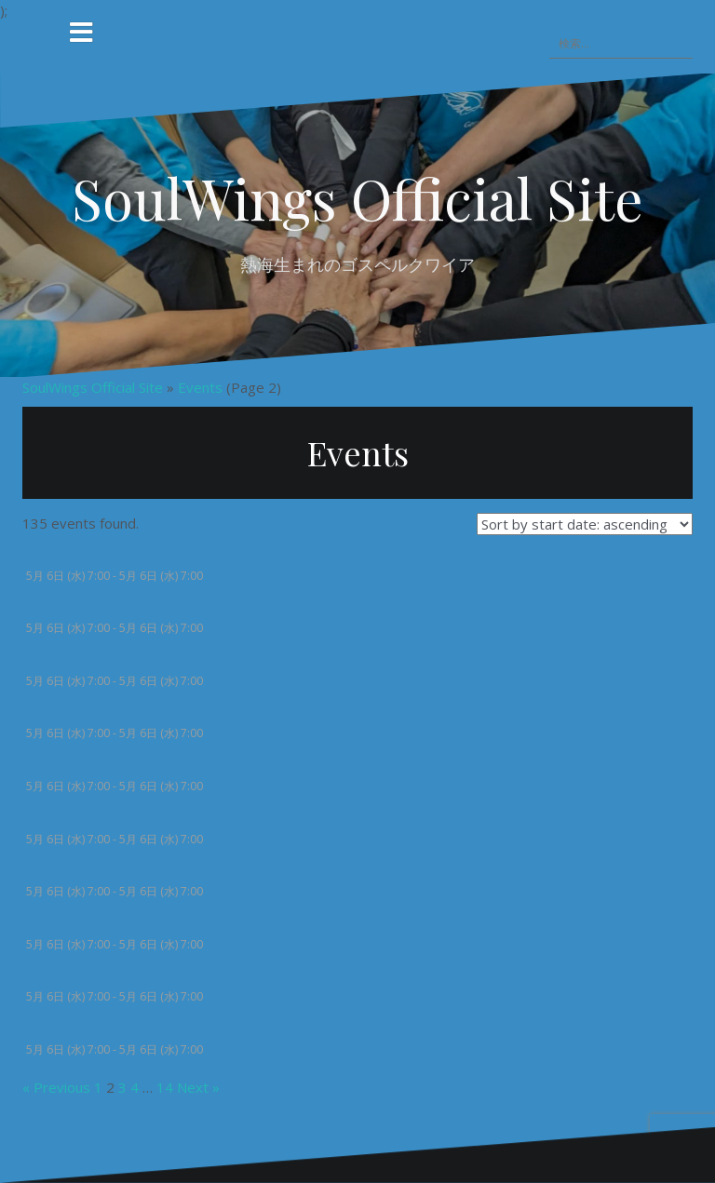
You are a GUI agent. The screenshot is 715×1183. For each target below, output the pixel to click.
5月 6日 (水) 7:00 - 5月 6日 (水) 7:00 (114, 575)
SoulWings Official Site (357, 197)
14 (164, 1086)
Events (200, 387)
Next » (198, 1086)
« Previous (56, 1086)
